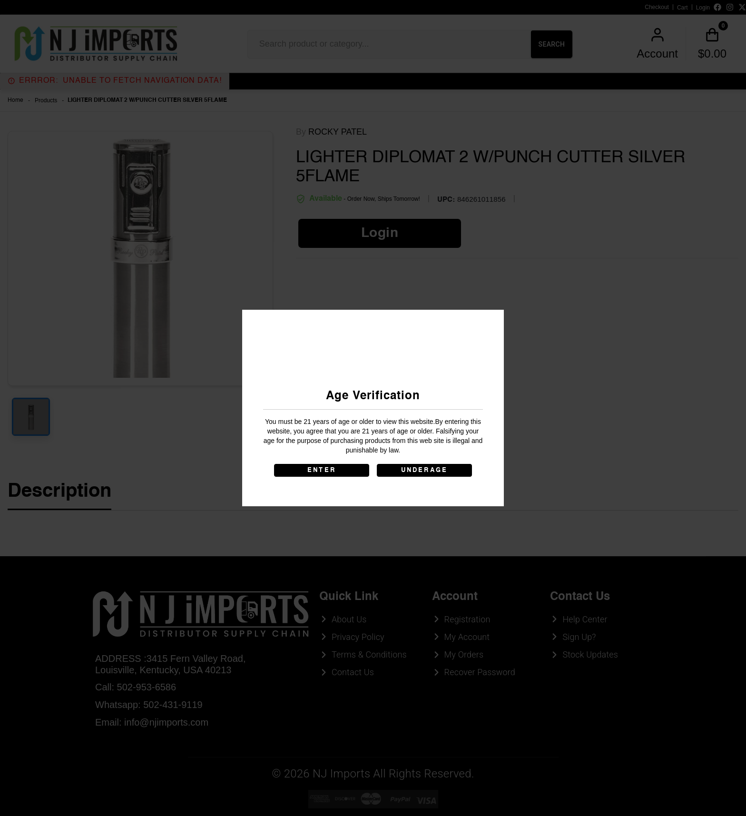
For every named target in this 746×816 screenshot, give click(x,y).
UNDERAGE (424, 470)
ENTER (321, 470)
